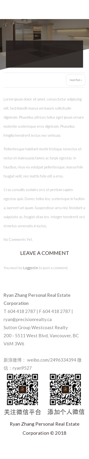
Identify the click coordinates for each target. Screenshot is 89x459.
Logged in (30, 268)
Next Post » (76, 79)
